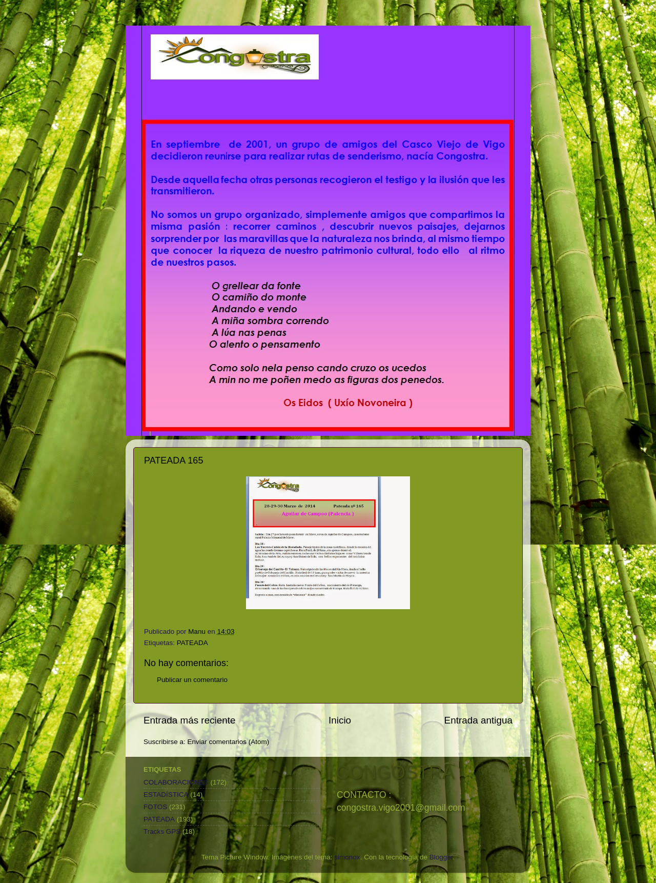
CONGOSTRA (395, 772)
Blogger (441, 857)
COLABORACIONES (176, 782)
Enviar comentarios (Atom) (229, 742)
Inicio (340, 720)
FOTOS (155, 807)
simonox (347, 857)
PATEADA (192, 643)
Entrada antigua (478, 720)
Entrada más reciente (190, 720)
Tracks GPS (162, 831)
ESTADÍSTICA (166, 794)
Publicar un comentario (192, 680)
